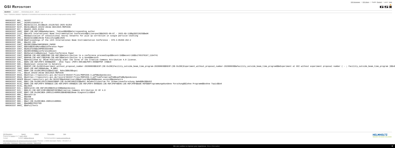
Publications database (15, 14)
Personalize (26, 12)
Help (37, 12)
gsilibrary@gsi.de (29, 138)
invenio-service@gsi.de (63, 138)
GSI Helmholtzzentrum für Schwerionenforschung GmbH (19, 141)
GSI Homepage (355, 2)
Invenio (13, 136)
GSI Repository (17, 7)
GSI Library (366, 2)
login (390, 2)
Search (7, 12)
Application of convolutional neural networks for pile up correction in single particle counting (46, 14)
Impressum (14, 143)
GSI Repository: (8, 134)
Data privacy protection (26, 143)
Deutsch (379, 2)
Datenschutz (37, 143)
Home (6, 14)
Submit (16, 12)
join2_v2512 (23, 136)
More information (213, 146)
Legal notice (6, 143)
